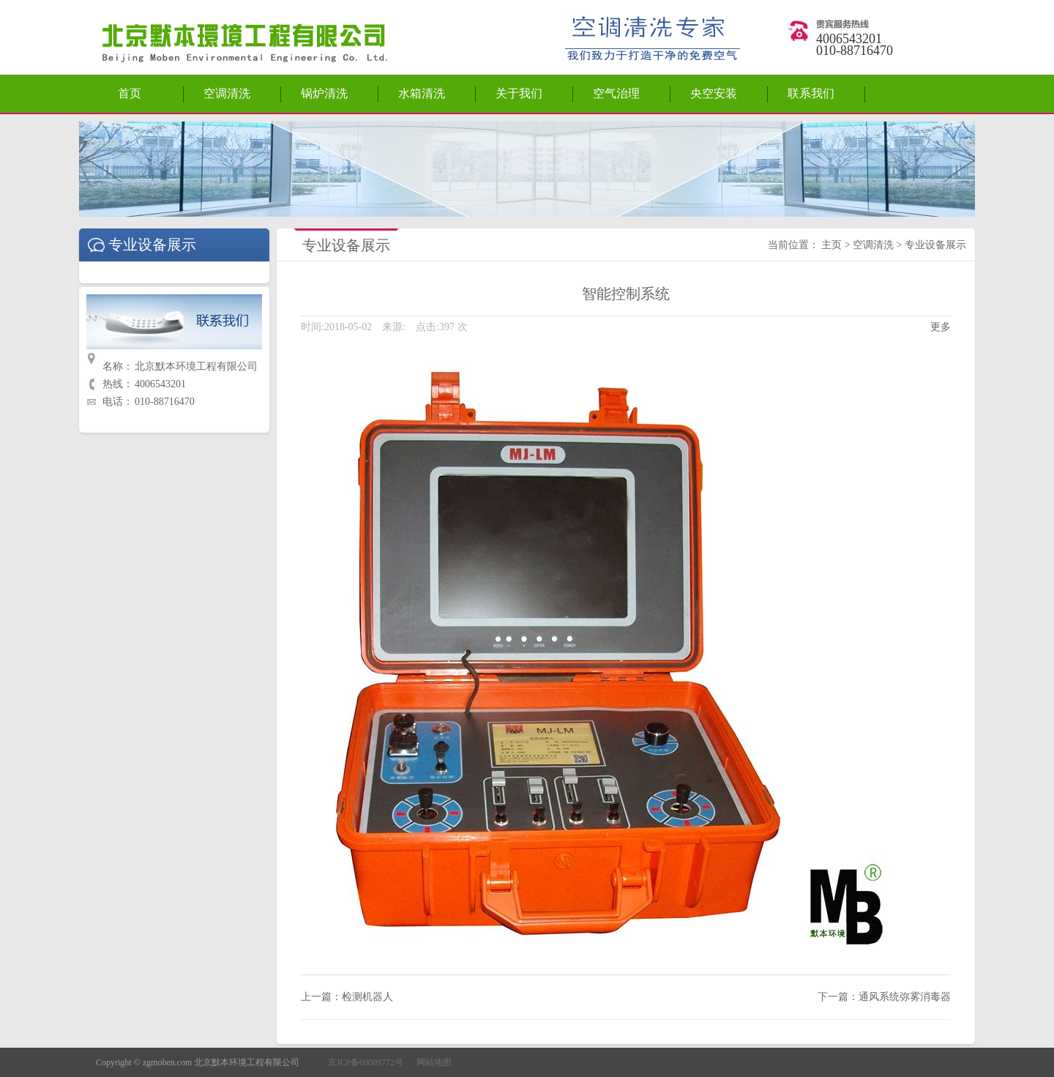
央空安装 (713, 93)
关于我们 (519, 93)
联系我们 (811, 93)
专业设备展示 (935, 244)
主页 (831, 244)
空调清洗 (226, 93)
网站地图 (434, 1062)
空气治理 (616, 93)
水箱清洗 (421, 93)
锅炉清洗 (324, 93)
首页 (129, 93)
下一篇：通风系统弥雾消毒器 (884, 996)
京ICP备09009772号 (365, 1062)
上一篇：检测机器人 (347, 996)
